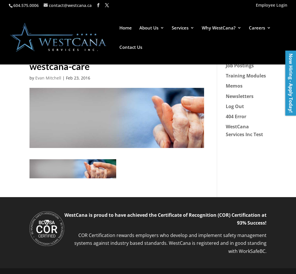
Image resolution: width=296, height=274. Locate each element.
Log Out (235, 106)
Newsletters (240, 96)
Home (125, 28)
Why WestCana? (219, 28)
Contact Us (130, 47)
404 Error (236, 116)
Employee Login (271, 5)
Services (180, 28)
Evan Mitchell (48, 78)
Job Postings (240, 65)
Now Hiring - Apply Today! (291, 83)
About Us (148, 28)
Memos (234, 86)
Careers (257, 28)
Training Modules (246, 76)
